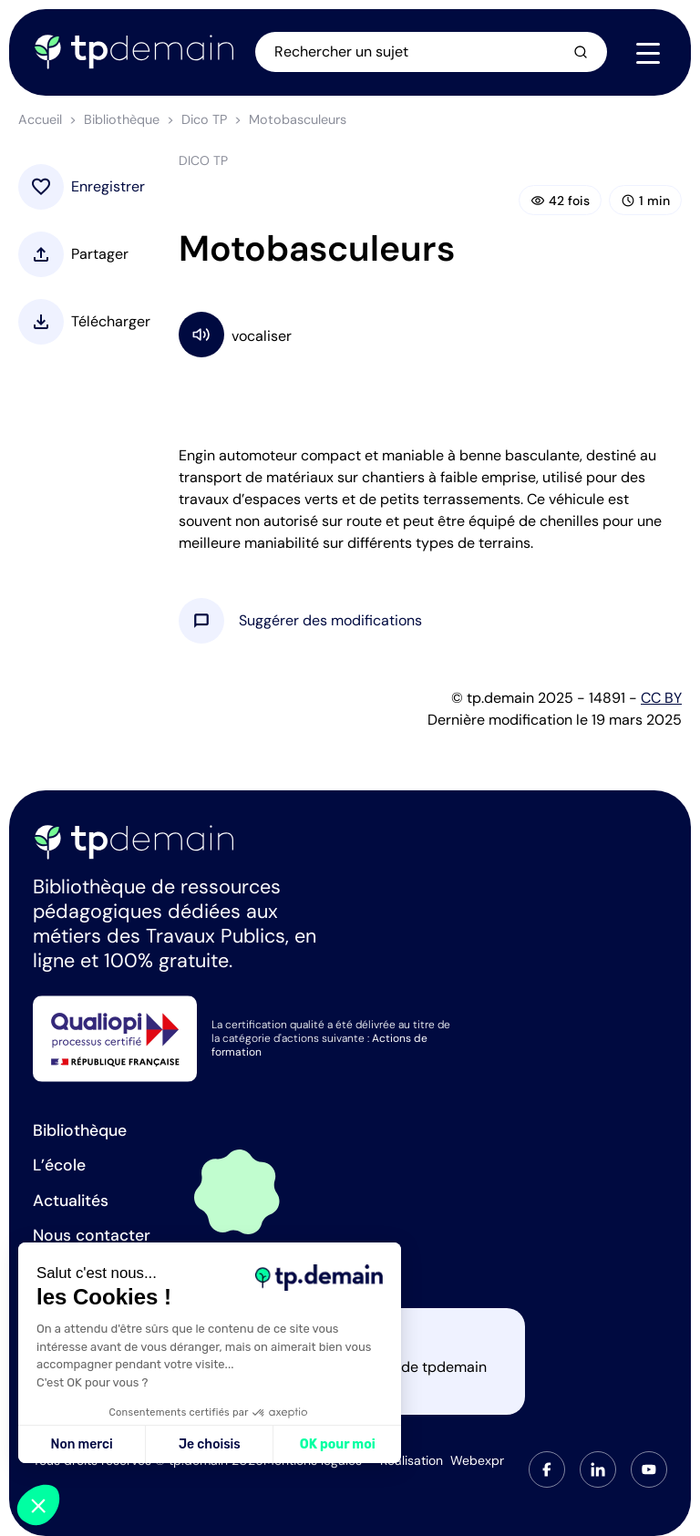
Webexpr (477, 1460)
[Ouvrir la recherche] (431, 52)
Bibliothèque (122, 119)
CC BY (661, 697)
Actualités (70, 1201)
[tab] (547, 1469)
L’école (59, 1165)
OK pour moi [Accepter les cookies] (338, 1444)
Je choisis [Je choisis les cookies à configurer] (210, 1444)
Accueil (40, 119)
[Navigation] (648, 53)
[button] (330, 621)
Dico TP (204, 119)
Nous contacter (91, 1235)
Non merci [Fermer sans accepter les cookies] (81, 1444)
